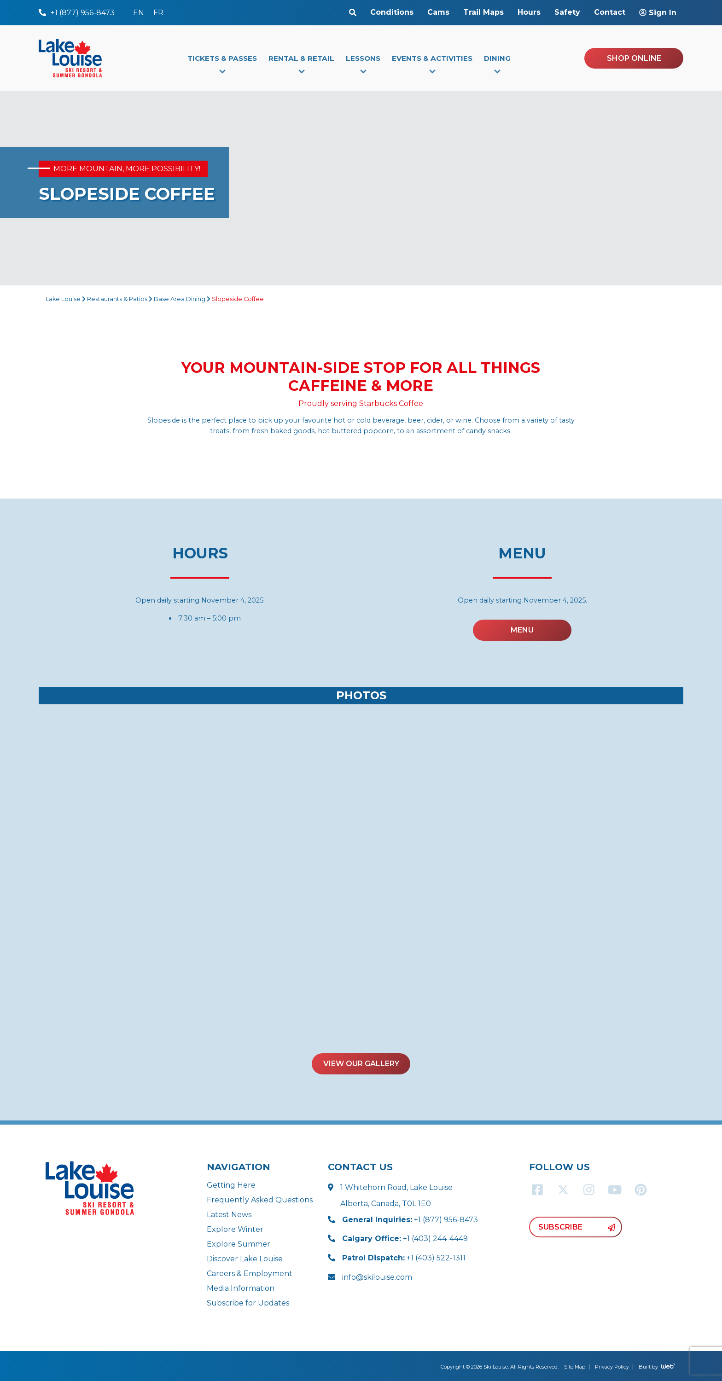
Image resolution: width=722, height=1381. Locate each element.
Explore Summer (238, 1244)
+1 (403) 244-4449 (405, 1238)
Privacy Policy (612, 1367)
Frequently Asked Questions (260, 1199)
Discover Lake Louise (245, 1258)
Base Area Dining (179, 299)
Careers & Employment (249, 1273)
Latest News (229, 1214)
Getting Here (231, 1185)
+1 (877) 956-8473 (410, 1219)
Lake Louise (63, 299)
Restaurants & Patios (117, 299)
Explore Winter (235, 1229)
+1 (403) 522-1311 (404, 1257)
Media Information (240, 1288)
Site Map (574, 1367)
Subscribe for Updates (248, 1303)
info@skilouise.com (377, 1277)
